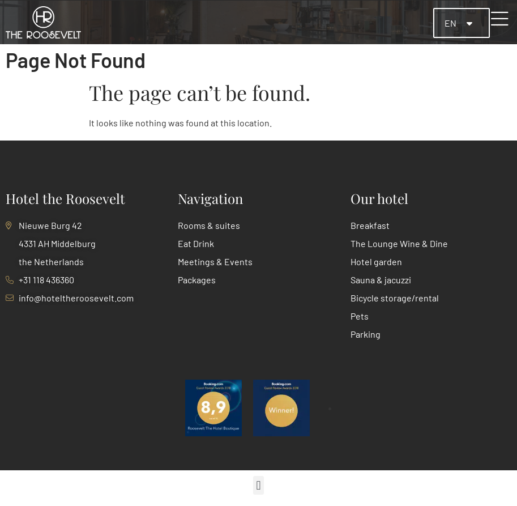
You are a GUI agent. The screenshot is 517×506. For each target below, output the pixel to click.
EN (451, 23)
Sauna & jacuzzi (381, 279)
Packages (197, 279)
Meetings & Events (215, 261)
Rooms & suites (209, 225)
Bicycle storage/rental (395, 297)
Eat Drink (196, 243)
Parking (366, 334)
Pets (360, 316)
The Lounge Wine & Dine (399, 243)
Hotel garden (376, 261)
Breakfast (370, 225)
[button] (258, 485)
